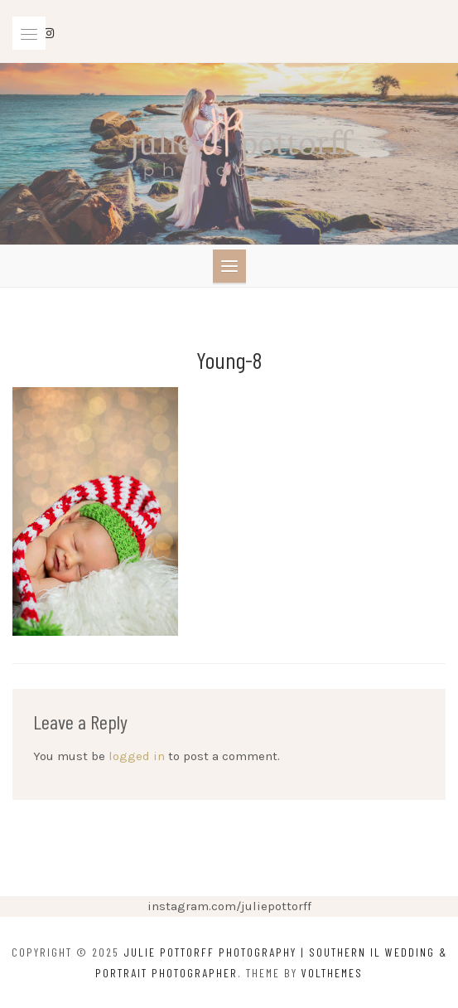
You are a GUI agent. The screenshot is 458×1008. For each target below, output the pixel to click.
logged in (136, 756)
